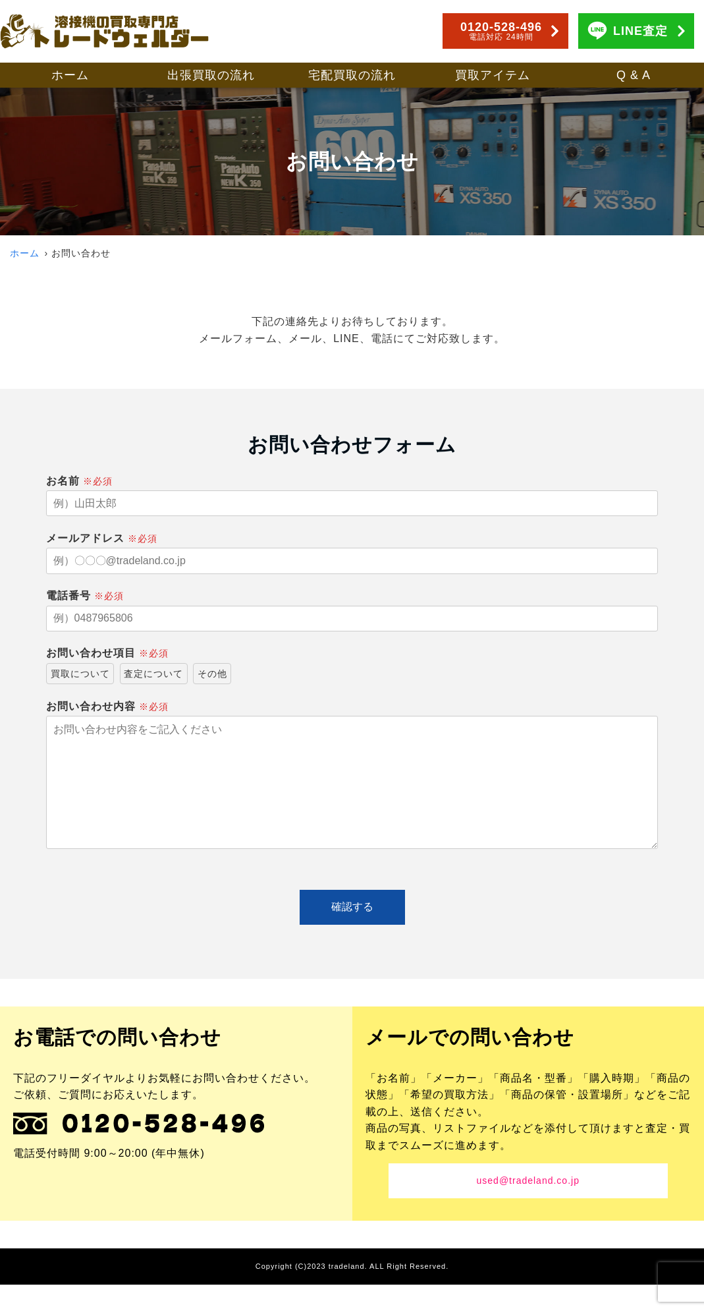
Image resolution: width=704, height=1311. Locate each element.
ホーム (70, 75)
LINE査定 (640, 31)
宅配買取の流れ (352, 75)
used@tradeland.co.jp (528, 1207)
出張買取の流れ (211, 75)
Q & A (633, 75)
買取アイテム (492, 75)
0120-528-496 (501, 31)
